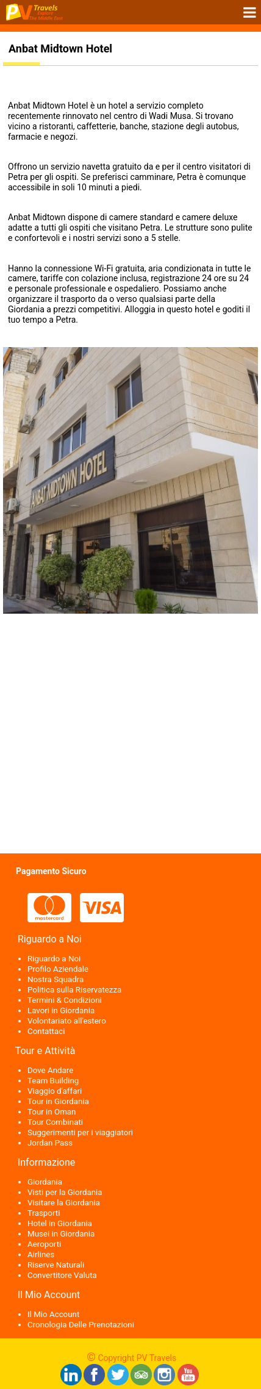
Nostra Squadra (55, 979)
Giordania (44, 1181)
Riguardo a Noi (53, 958)
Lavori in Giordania (61, 1010)
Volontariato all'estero (66, 1020)
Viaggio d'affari (54, 1091)
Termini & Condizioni (64, 1000)
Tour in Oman (51, 1111)
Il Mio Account (53, 1314)
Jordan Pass (50, 1142)
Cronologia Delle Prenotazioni (80, 1324)
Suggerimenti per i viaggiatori (80, 1132)
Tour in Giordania (58, 1101)
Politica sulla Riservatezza (74, 989)
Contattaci (46, 1031)
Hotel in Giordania (59, 1223)
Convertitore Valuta (62, 1275)
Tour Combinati (55, 1122)
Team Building (53, 1080)
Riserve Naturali (55, 1264)
